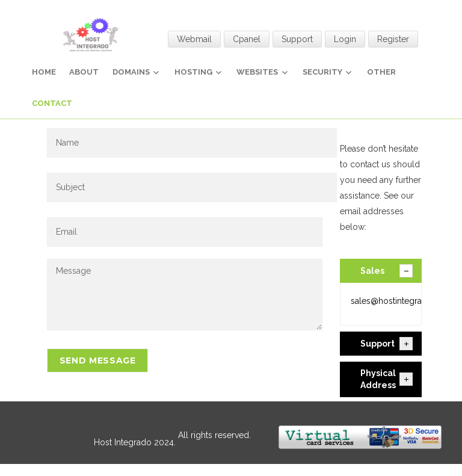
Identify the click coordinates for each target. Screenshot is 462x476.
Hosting (193, 71)
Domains (131, 71)
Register (393, 39)
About (84, 71)
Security (322, 71)
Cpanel (246, 39)
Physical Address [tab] (386, 379)
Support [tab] (386, 343)
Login (345, 39)
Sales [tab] (386, 270)
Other (381, 71)
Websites (257, 71)
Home (44, 71)
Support (297, 39)
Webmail (194, 39)
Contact (52, 103)
